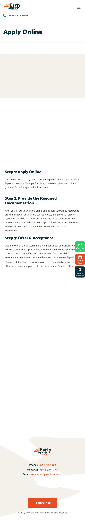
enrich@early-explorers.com (46, 474)
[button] (78, 7)
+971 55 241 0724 (49, 470)
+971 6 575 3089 (47, 465)
